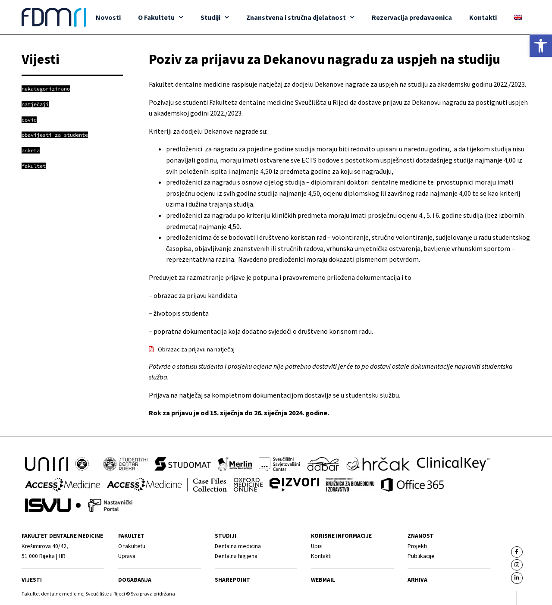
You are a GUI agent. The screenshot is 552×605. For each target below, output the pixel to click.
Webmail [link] (323, 579)
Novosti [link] (108, 17)
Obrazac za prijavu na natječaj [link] (196, 349)
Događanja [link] (134, 579)
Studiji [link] (215, 17)
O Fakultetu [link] (160, 17)
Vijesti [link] (32, 579)
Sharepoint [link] (232, 579)
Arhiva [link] (417, 579)
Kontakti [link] (483, 17)
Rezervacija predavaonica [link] (412, 17)
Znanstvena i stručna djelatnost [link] (300, 17)
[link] (541, 45)
